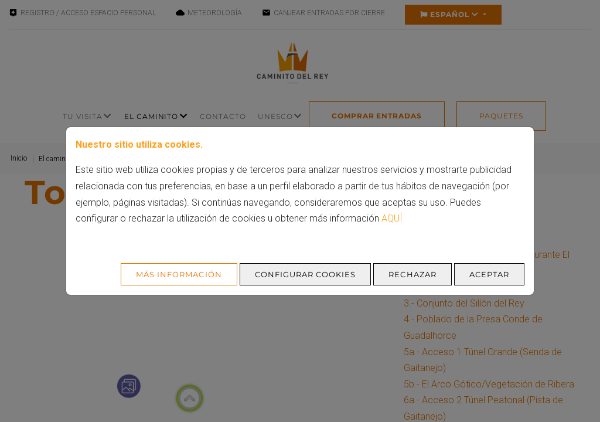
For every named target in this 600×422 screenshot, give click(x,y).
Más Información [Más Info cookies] (179, 274)
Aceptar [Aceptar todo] (489, 274)
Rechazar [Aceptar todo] (412, 274)
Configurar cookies (305, 274)
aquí (392, 218)
